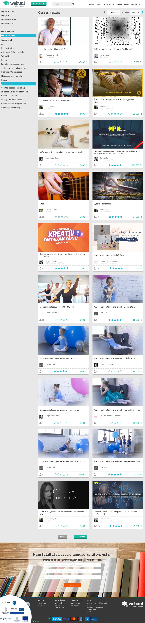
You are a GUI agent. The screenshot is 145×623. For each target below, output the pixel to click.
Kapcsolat (42, 603)
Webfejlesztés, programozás (14, 103)
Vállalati (5, 56)
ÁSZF (89, 605)
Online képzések (9, 35)
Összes (4, 44)
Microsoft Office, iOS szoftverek (14, 91)
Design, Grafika (8, 48)
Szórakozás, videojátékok (12, 64)
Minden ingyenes (8, 19)
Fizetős (114, 12)
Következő (81, 537)
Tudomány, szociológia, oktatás (15, 68)
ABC (135, 12)
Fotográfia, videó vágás (11, 99)
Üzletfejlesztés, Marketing (13, 87)
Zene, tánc (5, 84)
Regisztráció (136, 4)
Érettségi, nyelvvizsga (11, 107)
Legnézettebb (7, 11)
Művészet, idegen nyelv (11, 76)
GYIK (89, 612)
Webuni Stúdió (60, 608)
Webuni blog (59, 605)
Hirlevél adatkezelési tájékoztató (95, 609)
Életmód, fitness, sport (11, 71)
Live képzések (7, 31)
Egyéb (4, 60)
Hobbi (4, 80)
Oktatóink (42, 605)
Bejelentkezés (122, 4)
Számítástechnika (9, 95)
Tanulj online (94, 4)
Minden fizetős (7, 23)
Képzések (38, 3)
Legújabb (5, 15)
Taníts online (108, 4)
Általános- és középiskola (12, 52)
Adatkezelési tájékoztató (97, 603)
